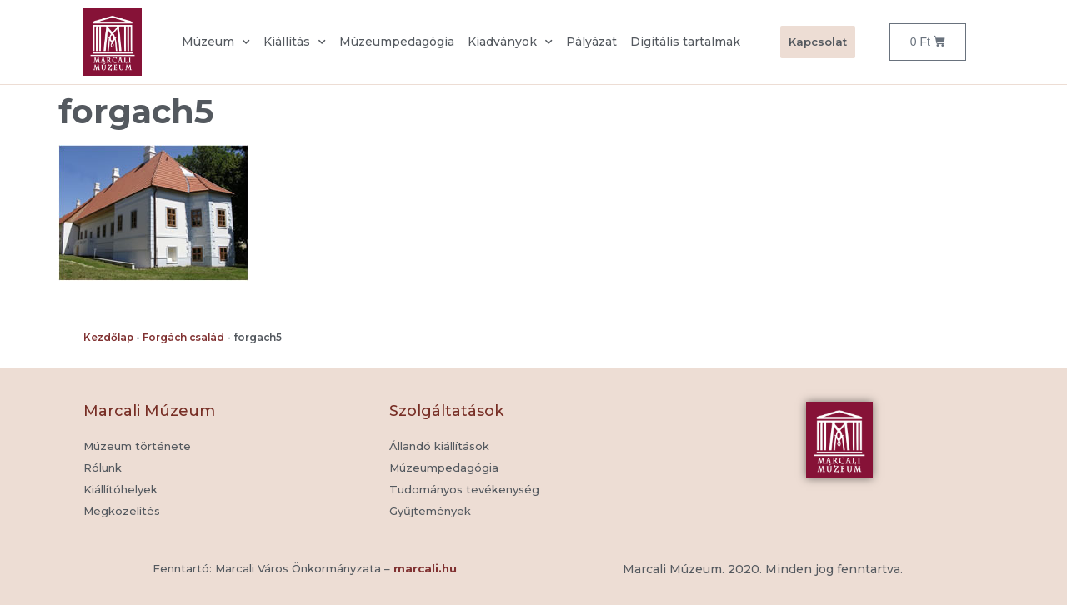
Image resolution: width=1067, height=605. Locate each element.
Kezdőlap (108, 337)
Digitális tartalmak (685, 41)
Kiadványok (510, 42)
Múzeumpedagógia (396, 41)
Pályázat (591, 41)
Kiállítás (294, 42)
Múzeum (216, 42)
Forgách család (183, 337)
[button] (430, 511)
